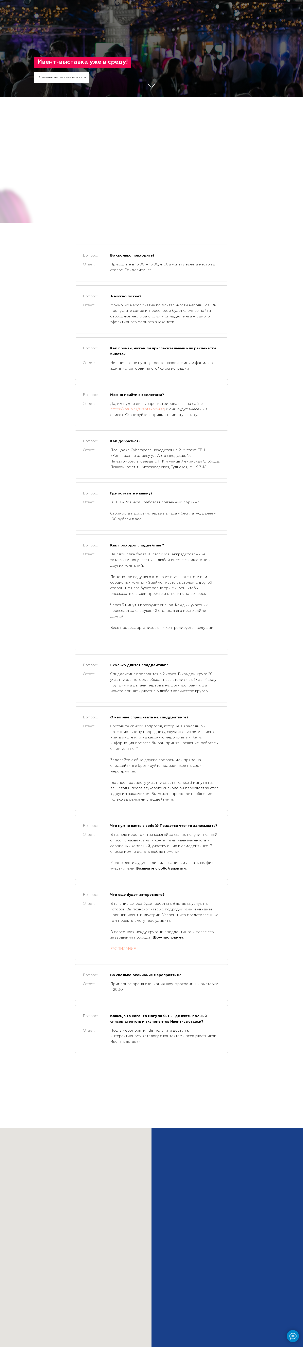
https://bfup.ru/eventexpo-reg (137, 409)
